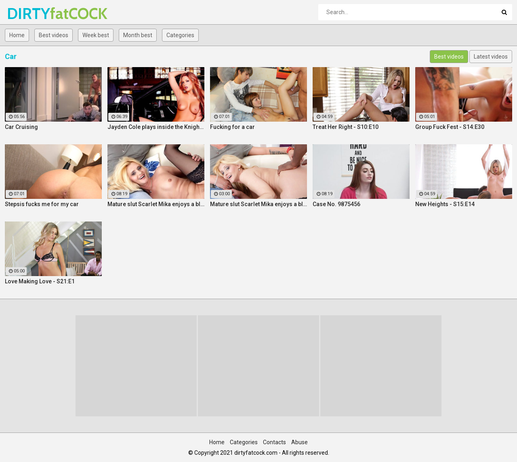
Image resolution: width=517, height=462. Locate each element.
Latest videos (491, 56)
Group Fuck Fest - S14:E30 (449, 127)
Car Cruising (21, 127)
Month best (137, 35)
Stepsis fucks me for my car (42, 204)
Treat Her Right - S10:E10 (345, 127)
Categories (180, 35)
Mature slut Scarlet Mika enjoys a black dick (155, 204)
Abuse (299, 442)
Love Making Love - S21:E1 (40, 281)
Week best (95, 35)
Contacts (274, 442)
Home (17, 35)
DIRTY (28, 13)
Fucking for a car (232, 127)
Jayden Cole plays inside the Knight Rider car (155, 127)
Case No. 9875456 (336, 204)
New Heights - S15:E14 (445, 204)
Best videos (53, 35)
